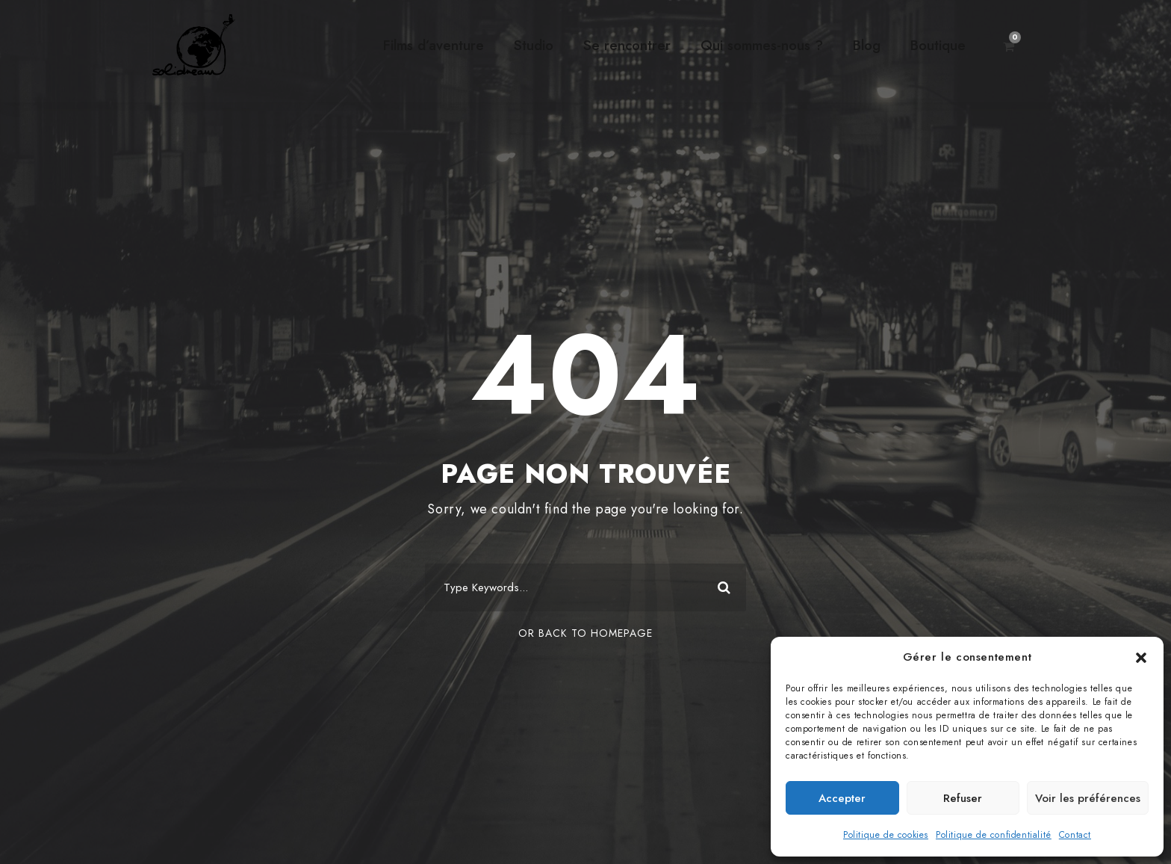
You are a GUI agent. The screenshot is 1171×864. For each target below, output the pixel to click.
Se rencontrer (627, 45)
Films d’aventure (433, 45)
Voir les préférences (1087, 798)
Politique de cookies (885, 835)
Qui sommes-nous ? (762, 45)
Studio (533, 45)
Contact (1075, 835)
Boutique (938, 45)
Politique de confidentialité (994, 835)
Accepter (842, 798)
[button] (1141, 657)
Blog (866, 45)
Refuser (962, 798)
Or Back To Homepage (585, 633)
